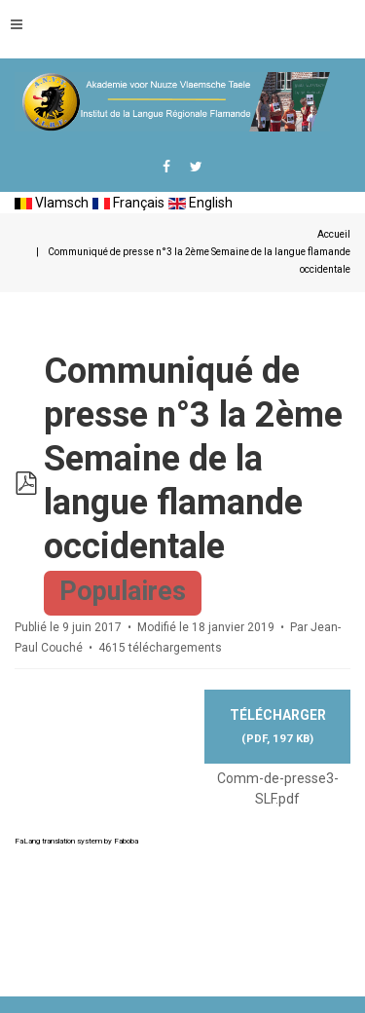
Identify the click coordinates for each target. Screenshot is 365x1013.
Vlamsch (52, 202)
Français (128, 202)
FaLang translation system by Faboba (76, 841)
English (200, 202)
